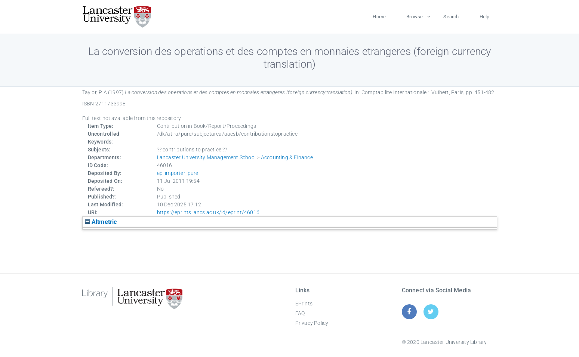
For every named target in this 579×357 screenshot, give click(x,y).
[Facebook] (409, 312)
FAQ (300, 313)
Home (379, 16)
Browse (414, 16)
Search (451, 16)
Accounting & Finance (287, 157)
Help (485, 16)
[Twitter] (431, 312)
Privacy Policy (312, 323)
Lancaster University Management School (206, 157)
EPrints (303, 304)
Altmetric (101, 221)
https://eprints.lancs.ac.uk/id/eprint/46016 (208, 212)
